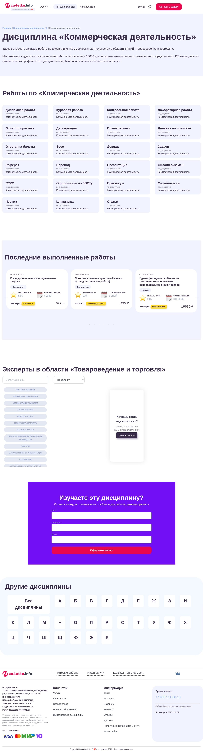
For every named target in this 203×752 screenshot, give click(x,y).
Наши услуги (95, 672)
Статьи (127, 205)
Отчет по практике (25, 132)
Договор (108, 720)
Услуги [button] (44, 6)
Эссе (76, 150)
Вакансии (109, 704)
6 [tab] (113, 324)
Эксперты (109, 698)
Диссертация (76, 132)
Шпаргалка (76, 205)
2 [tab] (94, 324)
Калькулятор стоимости (128, 672)
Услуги (56, 693)
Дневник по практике (177, 132)
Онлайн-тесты (177, 186)
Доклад (127, 150)
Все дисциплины (28, 604)
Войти (141, 6)
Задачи (177, 150)
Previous (4, 295)
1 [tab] (89, 324)
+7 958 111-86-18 (167, 697)
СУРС (25, 186)
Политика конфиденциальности (121, 725)
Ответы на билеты (25, 150)
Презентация (127, 168)
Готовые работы (65, 6)
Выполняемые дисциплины (28, 28)
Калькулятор (87, 6)
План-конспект (127, 132)
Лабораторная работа (177, 113)
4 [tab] (103, 324)
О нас (107, 693)
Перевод (76, 168)
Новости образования (65, 709)
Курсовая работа (76, 113)
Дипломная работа (25, 113)
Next (195, 295)
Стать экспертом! (127, 435)
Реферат (25, 168)
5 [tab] (108, 324)
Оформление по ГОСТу (76, 186)
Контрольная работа (127, 113)
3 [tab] (99, 324)
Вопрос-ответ (60, 704)
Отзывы (108, 714)
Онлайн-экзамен (177, 168)
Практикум (127, 186)
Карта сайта (110, 731)
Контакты (109, 709)
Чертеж (25, 205)
